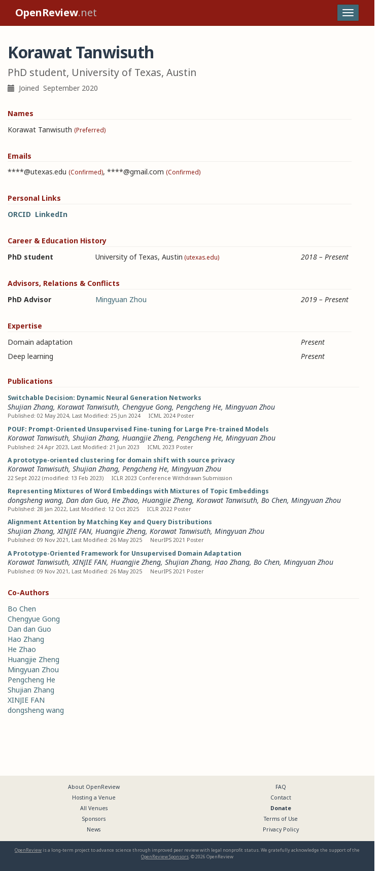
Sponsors (94, 818)
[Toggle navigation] (348, 12)
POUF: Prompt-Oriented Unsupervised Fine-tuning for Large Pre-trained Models (138, 429)
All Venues (94, 808)
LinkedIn (51, 214)
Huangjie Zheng (147, 438)
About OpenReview (94, 786)
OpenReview (28, 850)
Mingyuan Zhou (121, 299)
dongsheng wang (35, 500)
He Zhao (125, 500)
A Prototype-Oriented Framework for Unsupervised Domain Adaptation (124, 553)
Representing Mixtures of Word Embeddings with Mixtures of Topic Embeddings (138, 491)
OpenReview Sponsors (165, 856)
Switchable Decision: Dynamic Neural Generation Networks (104, 397)
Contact (280, 797)
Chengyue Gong (147, 407)
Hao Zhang (232, 562)
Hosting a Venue (94, 797)
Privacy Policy (281, 829)
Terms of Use (281, 818)
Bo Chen (274, 500)
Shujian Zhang (30, 407)
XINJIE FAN (74, 531)
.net (56, 12)
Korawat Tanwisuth (87, 407)
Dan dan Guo (87, 500)
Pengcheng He (198, 407)
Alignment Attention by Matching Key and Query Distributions (110, 522)
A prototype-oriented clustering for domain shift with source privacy (121, 460)
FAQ (280, 786)
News (93, 829)
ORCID (19, 214)
